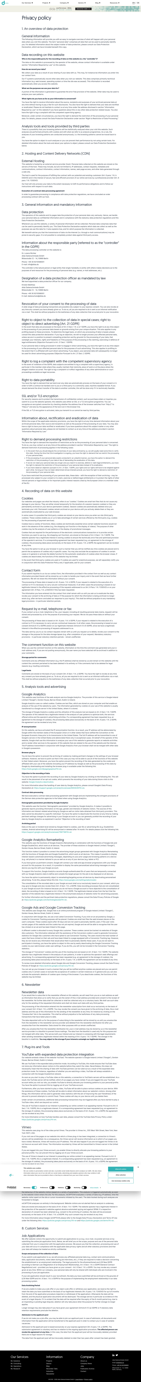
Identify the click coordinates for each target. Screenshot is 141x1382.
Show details (94, 1378)
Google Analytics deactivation (41, 782)
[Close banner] (138, 1358)
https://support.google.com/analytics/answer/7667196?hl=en (47, 832)
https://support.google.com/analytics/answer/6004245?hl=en (59, 788)
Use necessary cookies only (121, 1371)
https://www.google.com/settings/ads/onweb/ (77, 880)
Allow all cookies (120, 1360)
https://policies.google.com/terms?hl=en (97, 1220)
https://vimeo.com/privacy (32, 1170)
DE (138, 3)
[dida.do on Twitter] (116, 1355)
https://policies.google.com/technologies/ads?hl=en (45, 900)
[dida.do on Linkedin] (113, 1355)
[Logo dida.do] (5, 3)
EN (133, 3)
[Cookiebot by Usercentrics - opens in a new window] (12, 1378)
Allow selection (121, 1366)
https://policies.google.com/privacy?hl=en (56, 966)
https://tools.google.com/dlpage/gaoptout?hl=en (41, 769)
